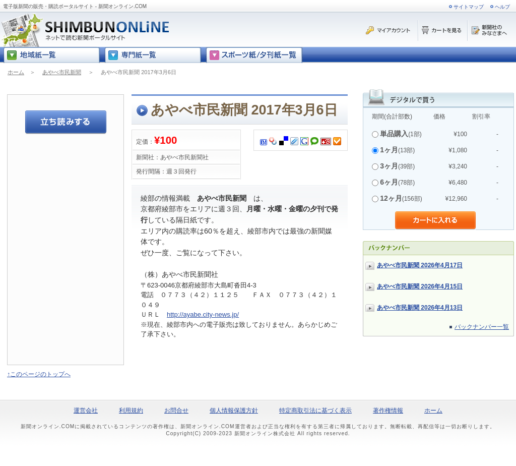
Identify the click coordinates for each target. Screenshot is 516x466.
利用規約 (131, 410)
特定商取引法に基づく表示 (315, 410)
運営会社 (86, 410)
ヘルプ (502, 7)
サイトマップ (469, 7)
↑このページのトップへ (39, 374)
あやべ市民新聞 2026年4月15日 (420, 286)
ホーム (16, 72)
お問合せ (176, 410)
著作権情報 (388, 410)
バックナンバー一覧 (482, 326)
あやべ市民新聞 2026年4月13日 (420, 307)
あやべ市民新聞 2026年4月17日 (420, 265)
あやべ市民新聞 (61, 72)
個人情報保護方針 (234, 410)
